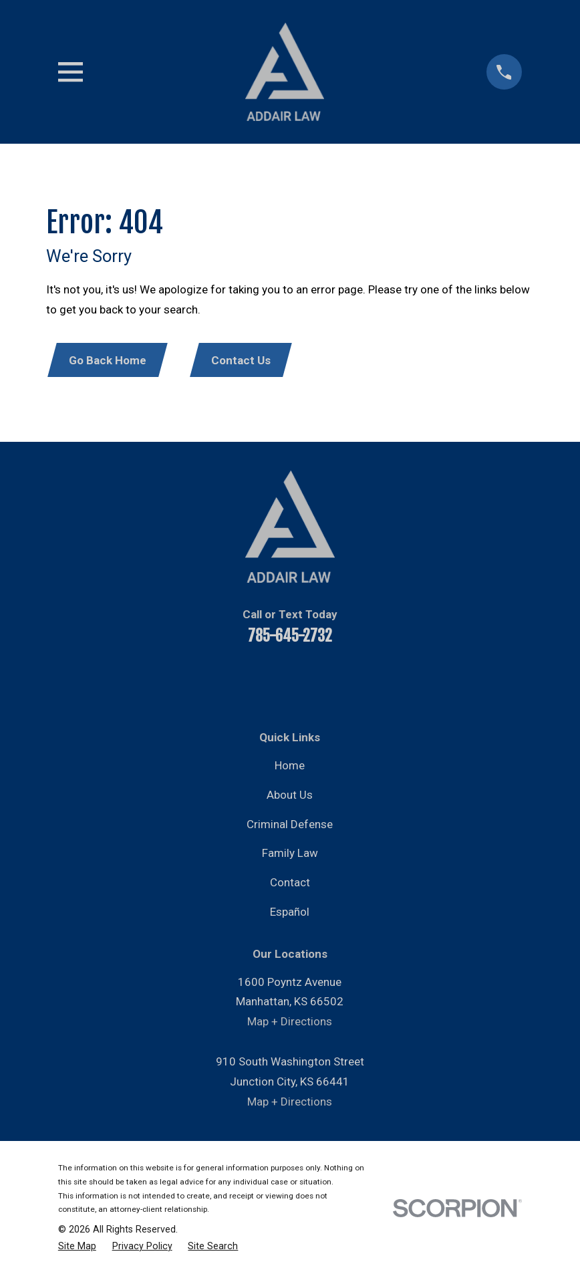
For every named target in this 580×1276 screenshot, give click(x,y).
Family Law (290, 854)
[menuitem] (77, 1247)
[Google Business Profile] (380, 680)
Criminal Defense (290, 825)
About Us (290, 796)
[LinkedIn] (272, 680)
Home (290, 766)
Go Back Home (108, 361)
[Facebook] (200, 680)
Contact (290, 883)
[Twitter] (308, 680)
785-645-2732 (290, 636)
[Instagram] (344, 680)
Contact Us (244, 361)
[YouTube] (236, 680)
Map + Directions (289, 1022)
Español (289, 913)
